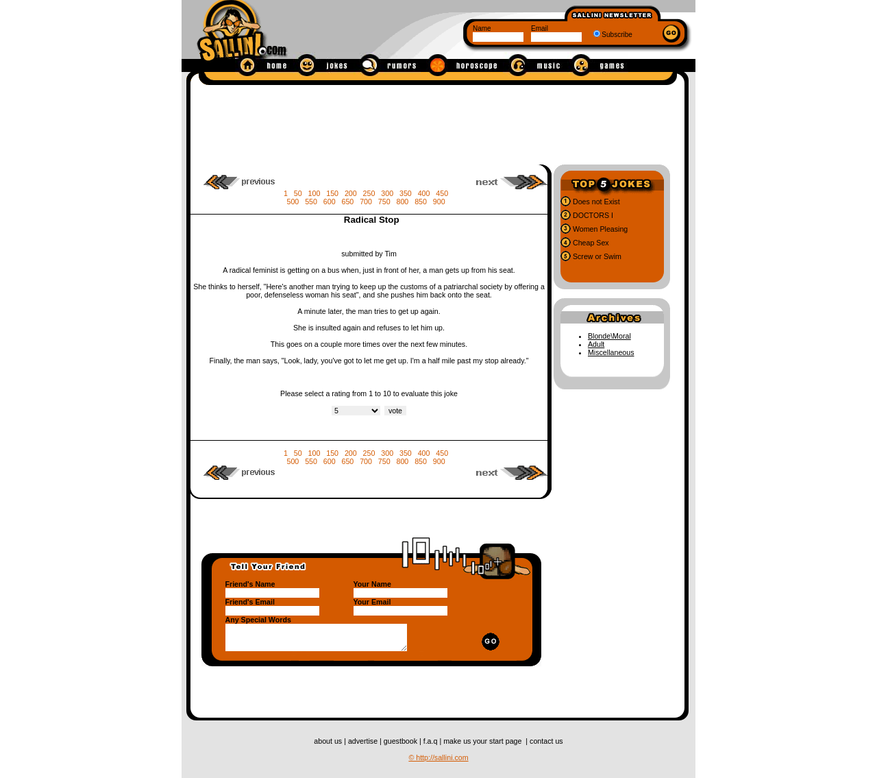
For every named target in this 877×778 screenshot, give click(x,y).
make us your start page (483, 741)
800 (403, 201)
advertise (364, 741)
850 (421, 201)
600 (329, 201)
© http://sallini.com (438, 757)
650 (347, 201)
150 (332, 193)
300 (387, 193)
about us (329, 741)
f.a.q (431, 741)
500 (292, 201)
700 (366, 201)
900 (439, 201)
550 (311, 201)
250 (369, 193)
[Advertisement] (437, 122)
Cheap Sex (590, 243)
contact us (546, 741)
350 (405, 193)
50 (298, 193)
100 (314, 193)
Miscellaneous (611, 352)
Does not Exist (595, 201)
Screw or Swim (596, 256)
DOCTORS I (592, 215)
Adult (596, 344)
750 (384, 201)
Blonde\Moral (609, 336)
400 (424, 193)
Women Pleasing (599, 229)
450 (442, 193)
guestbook (401, 741)
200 (351, 193)
